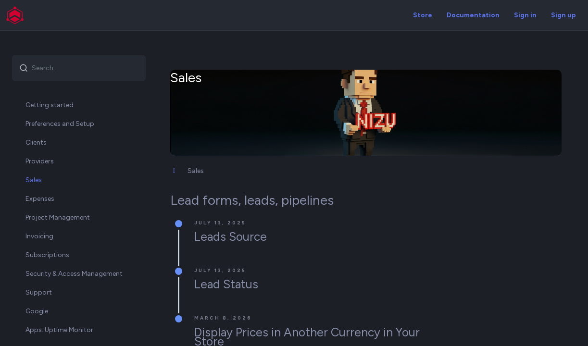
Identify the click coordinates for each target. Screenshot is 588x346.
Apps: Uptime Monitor (59, 330)
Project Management (57, 217)
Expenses (39, 199)
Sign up (563, 15)
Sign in (525, 15)
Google (36, 311)
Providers (39, 161)
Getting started (49, 105)
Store (422, 15)
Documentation (473, 15)
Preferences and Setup (59, 124)
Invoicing (39, 236)
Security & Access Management (74, 274)
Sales (33, 180)
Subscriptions (47, 255)
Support (38, 292)
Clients (36, 142)
